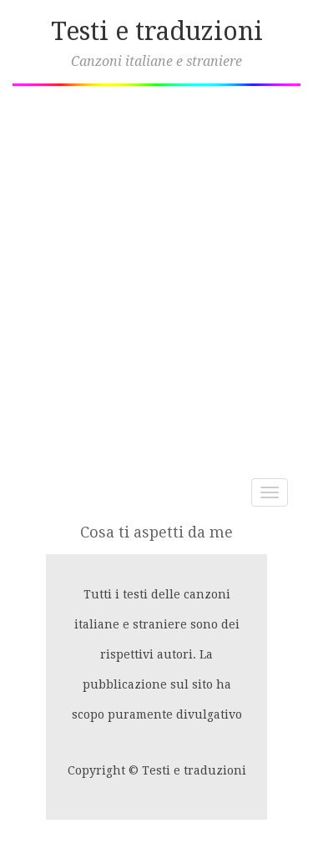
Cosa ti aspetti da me (156, 532)
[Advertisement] (156, 275)
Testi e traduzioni (157, 31)
